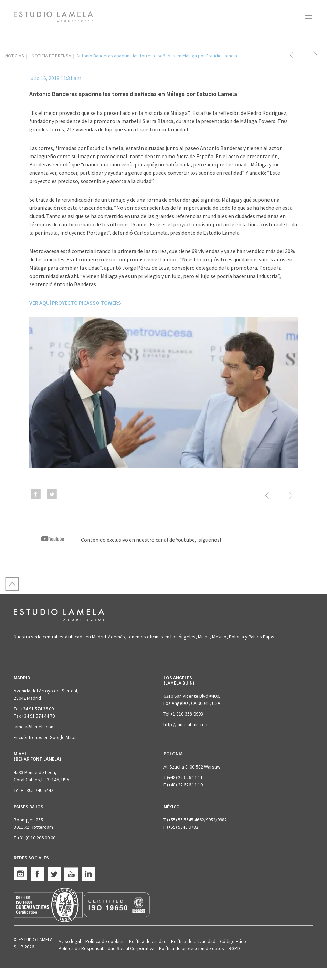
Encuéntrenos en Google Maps (45, 737)
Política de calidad (148, 941)
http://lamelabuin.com (186, 724)
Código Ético (233, 941)
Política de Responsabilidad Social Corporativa (107, 948)
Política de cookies (105, 941)
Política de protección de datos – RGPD (199, 948)
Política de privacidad (193, 941)
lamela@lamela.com (34, 726)
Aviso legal (70, 941)
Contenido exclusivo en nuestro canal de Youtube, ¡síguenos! (125, 539)
